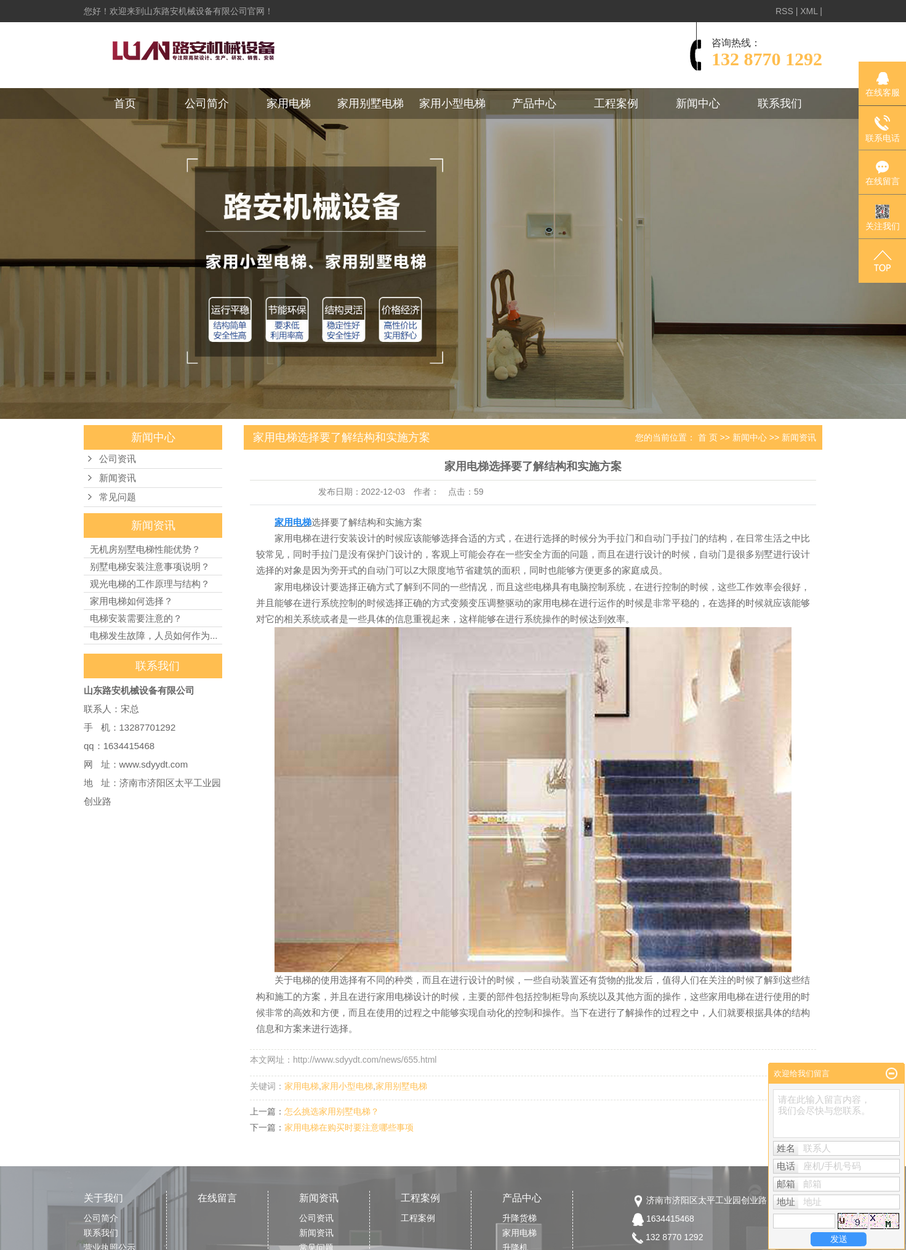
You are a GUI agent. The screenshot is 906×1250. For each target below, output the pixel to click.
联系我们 (780, 103)
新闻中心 (698, 103)
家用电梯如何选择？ (131, 601)
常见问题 (117, 497)
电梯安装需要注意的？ (136, 618)
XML (808, 11)
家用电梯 (289, 103)
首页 (125, 103)
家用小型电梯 (452, 103)
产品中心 (534, 103)
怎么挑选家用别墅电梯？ (331, 1111)
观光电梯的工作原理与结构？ (150, 583)
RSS (784, 11)
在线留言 (217, 1198)
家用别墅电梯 (370, 103)
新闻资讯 (117, 478)
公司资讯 (117, 459)
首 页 (708, 437)
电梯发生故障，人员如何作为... (154, 635)
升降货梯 (519, 1218)
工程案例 (616, 103)
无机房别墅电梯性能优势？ (145, 549)
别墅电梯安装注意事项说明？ (150, 566)
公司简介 (207, 103)
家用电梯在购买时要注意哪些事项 (349, 1127)
